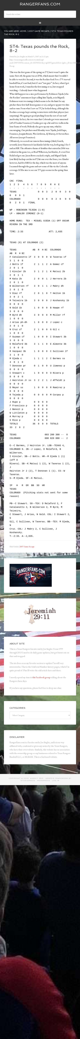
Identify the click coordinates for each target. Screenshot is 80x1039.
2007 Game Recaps (26, 546)
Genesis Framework (57, 778)
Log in (55, 780)
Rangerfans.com (40, 4)
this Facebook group (41, 677)
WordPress (43, 780)
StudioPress (28, 780)
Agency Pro (36, 778)
